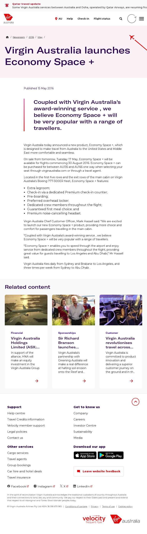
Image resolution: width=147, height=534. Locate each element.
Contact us (15, 438)
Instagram (43, 486)
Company (81, 413)
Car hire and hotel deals (24, 471)
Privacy (94, 506)
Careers (79, 419)
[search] (120, 18)
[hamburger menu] (141, 18)
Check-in (83, 18)
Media (78, 438)
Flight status (102, 18)
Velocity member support (26, 425)
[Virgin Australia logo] (125, 519)
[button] (59, 18)
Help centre (16, 413)
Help (70, 18)
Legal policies (17, 431)
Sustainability (83, 431)
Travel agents (17, 459)
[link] (73, 6)
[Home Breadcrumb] (7, 37)
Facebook (16, 486)
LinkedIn (81, 486)
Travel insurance (19, 477)
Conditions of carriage (76, 506)
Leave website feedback (98, 471)
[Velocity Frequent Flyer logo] (94, 519)
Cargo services (17, 453)
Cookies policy (125, 506)
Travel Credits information (25, 419)
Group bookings (19, 465)
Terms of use (108, 506)
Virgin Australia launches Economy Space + (67, 55)
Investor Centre (85, 425)
